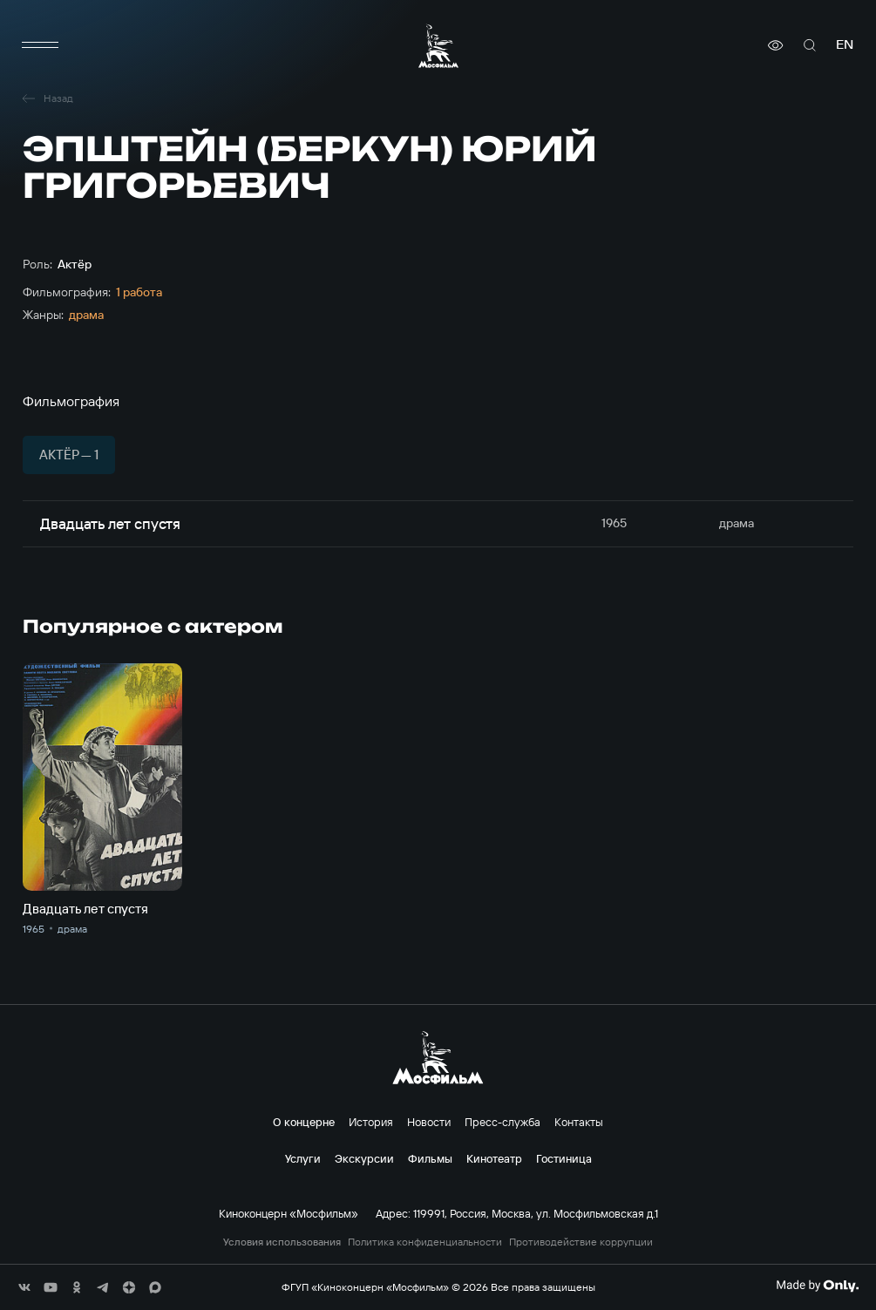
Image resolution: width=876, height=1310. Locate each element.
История (371, 1122)
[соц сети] (24, 1287)
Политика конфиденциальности (425, 1242)
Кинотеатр (494, 1158)
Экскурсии (364, 1158)
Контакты (578, 1122)
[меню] (40, 45)
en (844, 44)
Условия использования (282, 1242)
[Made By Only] (817, 1286)
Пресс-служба (502, 1122)
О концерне (304, 1122)
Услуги (303, 1158)
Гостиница (564, 1158)
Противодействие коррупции (581, 1242)
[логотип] (438, 45)
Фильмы (430, 1158)
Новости (429, 1122)
